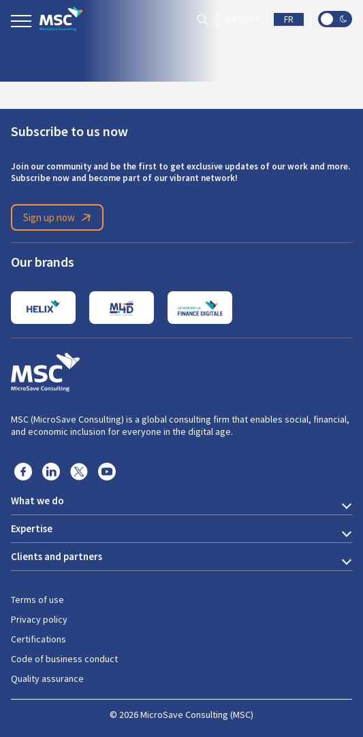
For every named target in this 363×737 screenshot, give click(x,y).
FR (289, 19)
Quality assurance (47, 678)
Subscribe (242, 19)
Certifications (38, 639)
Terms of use (37, 599)
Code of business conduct (64, 659)
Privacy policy (39, 619)
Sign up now (59, 218)
